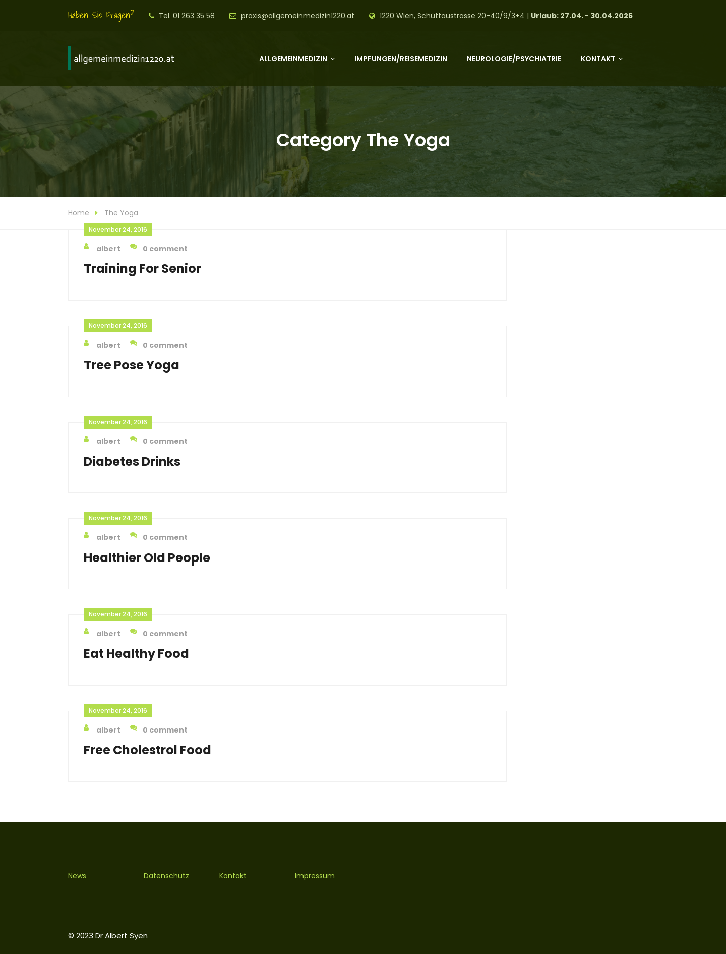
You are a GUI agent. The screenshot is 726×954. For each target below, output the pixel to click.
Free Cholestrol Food (147, 750)
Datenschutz (166, 876)
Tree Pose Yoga (131, 365)
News (77, 876)
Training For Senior (142, 268)
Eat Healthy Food (136, 653)
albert (102, 248)
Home (78, 213)
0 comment (159, 248)
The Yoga (121, 213)
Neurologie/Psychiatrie (514, 58)
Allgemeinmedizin (293, 58)
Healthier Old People (147, 557)
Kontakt (598, 58)
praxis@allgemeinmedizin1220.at (297, 16)
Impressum (315, 876)
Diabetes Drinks (132, 461)
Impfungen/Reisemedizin (400, 58)
